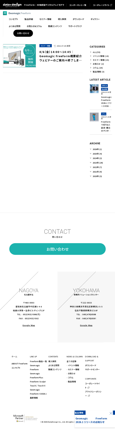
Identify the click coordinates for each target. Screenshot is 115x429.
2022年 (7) (97, 167)
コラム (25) (98, 67)
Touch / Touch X (38, 385)
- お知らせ (71, 373)
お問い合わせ (58, 249)
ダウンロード (90, 365)
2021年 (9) (97, 171)
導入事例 (52, 361)
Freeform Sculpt (38, 381)
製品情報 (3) (98, 71)
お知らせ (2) (98, 63)
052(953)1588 (30, 314)
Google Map (28, 325)
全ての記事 (71, 361)
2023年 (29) (98, 162)
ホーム (14, 356)
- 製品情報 (71, 381)
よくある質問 (53, 365)
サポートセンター (92, 369)
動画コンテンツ (55, 369)
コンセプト (16, 367)
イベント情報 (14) (101, 56)
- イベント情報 (73, 365)
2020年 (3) (97, 176)
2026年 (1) (97, 149)
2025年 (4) (97, 153)
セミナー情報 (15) (101, 59)
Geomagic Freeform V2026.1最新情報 (38, 393)
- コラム (70, 377)
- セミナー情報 (73, 369)
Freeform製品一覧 (38, 361)
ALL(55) (96, 52)
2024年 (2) (97, 158)
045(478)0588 (89, 314)
